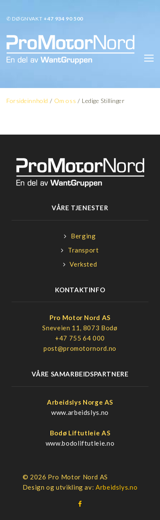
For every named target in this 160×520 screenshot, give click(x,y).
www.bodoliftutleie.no (80, 443)
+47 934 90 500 (63, 18)
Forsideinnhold (27, 100)
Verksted (83, 264)
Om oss (65, 100)
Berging (83, 236)
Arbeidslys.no (116, 487)
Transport (83, 250)
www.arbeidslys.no (80, 412)
